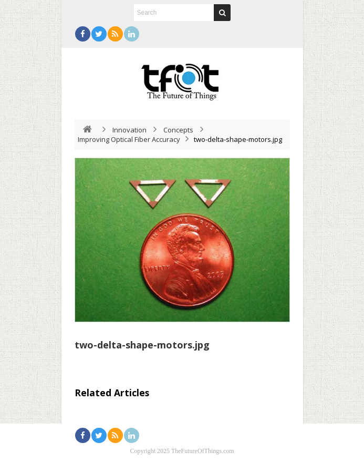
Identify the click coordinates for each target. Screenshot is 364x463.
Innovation (129, 130)
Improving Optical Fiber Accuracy (129, 139)
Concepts (178, 130)
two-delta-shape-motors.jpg (142, 344)
